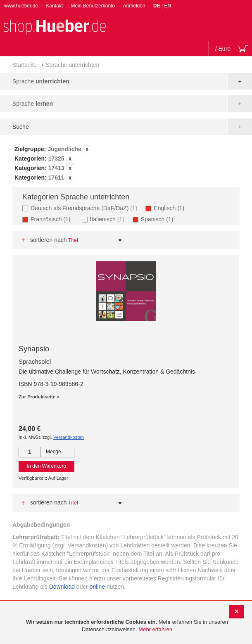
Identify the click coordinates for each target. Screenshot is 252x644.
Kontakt (54, 6)
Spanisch (159, 219)
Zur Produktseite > (39, 396)
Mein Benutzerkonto (93, 6)
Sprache (40, 81)
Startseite (24, 65)
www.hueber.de (21, 6)
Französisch (53, 219)
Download (62, 586)
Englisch (171, 207)
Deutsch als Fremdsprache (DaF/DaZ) (85, 207)
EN (167, 6)
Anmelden (134, 6)
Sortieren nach (48, 240)
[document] (127, 626)
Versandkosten (68, 437)
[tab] (126, 164)
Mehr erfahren (155, 629)
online (97, 586)
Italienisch (108, 219)
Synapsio (34, 349)
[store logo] (54, 26)
